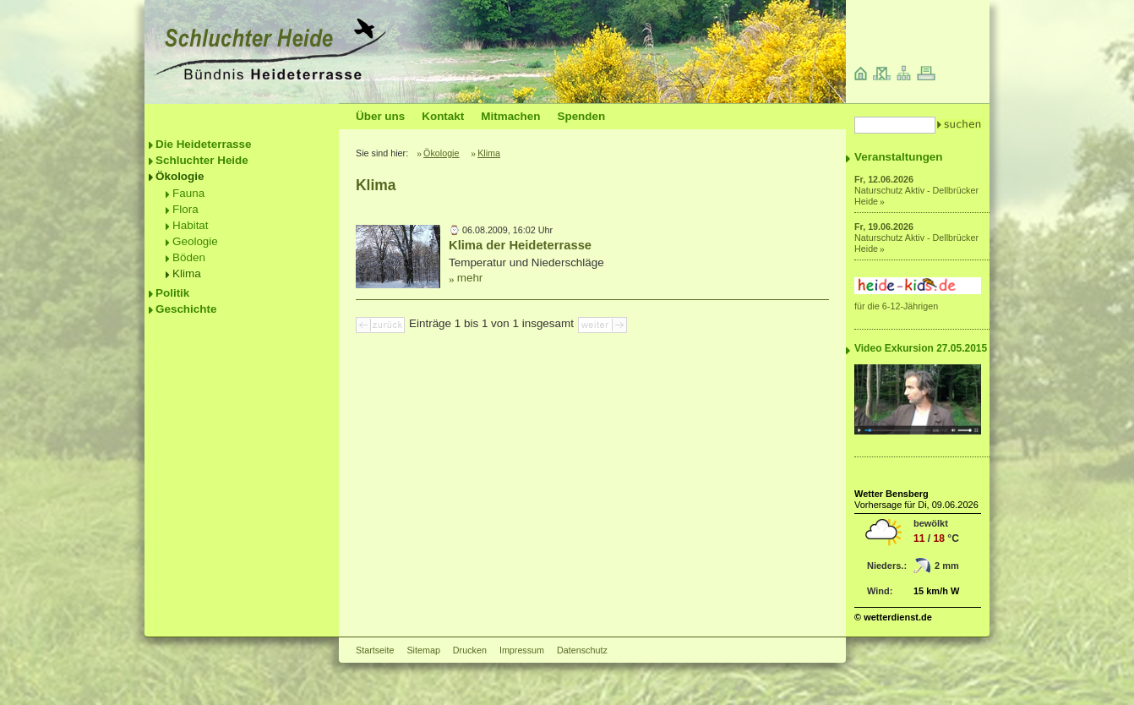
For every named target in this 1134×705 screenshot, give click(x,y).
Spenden (581, 116)
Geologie (195, 241)
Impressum (521, 650)
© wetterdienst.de (893, 617)
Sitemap (422, 650)
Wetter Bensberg (891, 494)
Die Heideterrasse (203, 144)
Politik (172, 293)
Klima (186, 273)
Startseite (375, 650)
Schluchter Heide (201, 160)
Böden (188, 257)
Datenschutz (582, 650)
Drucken (470, 650)
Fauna (188, 193)
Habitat (190, 225)
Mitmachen (510, 116)
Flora (185, 209)
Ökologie (179, 176)
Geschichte (185, 309)
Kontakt (443, 116)
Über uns (380, 116)
